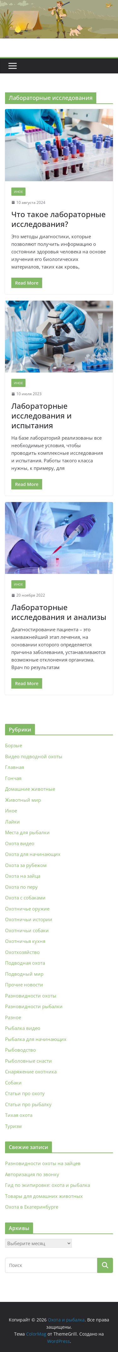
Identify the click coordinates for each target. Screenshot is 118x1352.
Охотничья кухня (25, 941)
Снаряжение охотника (31, 1071)
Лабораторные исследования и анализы (58, 612)
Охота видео (19, 843)
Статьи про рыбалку (28, 1104)
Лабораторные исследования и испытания (41, 415)
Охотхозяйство (22, 952)
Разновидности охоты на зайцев (43, 1163)
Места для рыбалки (27, 832)
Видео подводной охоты (33, 756)
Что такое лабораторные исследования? (58, 219)
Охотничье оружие (27, 908)
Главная (14, 767)
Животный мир (23, 800)
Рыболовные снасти (28, 1061)
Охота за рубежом (26, 865)
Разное (13, 1017)
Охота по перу (21, 887)
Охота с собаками (25, 897)
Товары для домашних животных (44, 1196)
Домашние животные (30, 789)
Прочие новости (24, 984)
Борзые (13, 745)
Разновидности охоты (30, 995)
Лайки (12, 821)
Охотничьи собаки (27, 930)
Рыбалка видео (22, 1028)
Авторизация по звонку (32, 1174)
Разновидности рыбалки (34, 1006)
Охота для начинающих (32, 854)
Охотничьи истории (28, 919)
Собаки (13, 1082)
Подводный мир (24, 974)
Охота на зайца (22, 876)
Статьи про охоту (25, 1093)
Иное (18, 191)
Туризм (13, 1126)
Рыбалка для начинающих (35, 1039)
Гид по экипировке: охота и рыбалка (47, 1185)
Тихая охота (18, 1115)
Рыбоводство (20, 1050)
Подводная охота (25, 963)
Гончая (13, 778)
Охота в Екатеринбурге (31, 1207)
